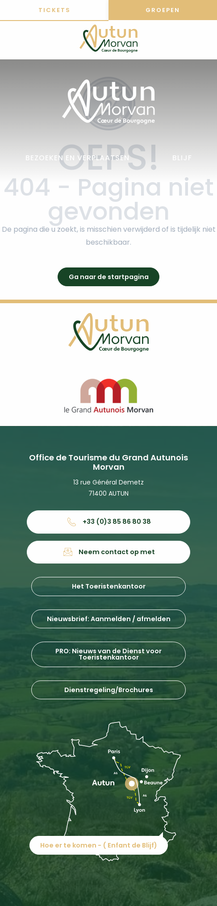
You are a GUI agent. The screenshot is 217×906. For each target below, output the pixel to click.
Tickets (54, 10)
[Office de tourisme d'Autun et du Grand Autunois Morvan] (108, 40)
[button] (77, 158)
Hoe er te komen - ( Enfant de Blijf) (98, 845)
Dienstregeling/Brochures (108, 689)
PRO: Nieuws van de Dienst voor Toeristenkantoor (108, 654)
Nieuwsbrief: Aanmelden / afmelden (109, 618)
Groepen (163, 10)
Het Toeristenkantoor (109, 586)
